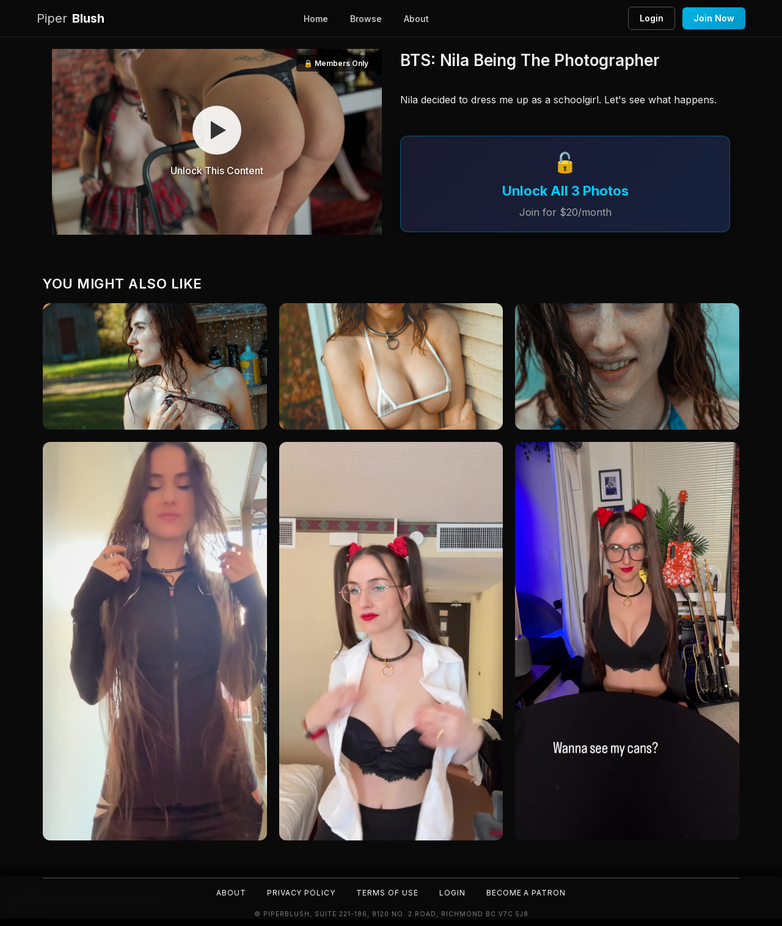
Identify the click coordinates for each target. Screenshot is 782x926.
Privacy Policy (300, 892)
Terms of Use (387, 892)
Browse (366, 18)
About (416, 18)
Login (651, 18)
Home (316, 18)
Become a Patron (526, 892)
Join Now (713, 18)
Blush (70, 19)
